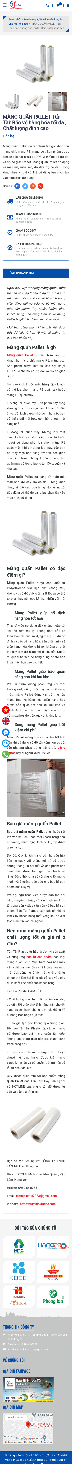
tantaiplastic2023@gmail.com (36, 1196)
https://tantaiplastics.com (37, 1204)
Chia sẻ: (7, 186)
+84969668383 (29, 1344)
